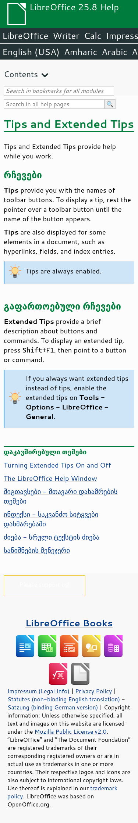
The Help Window (50, 478)
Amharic (80, 52)
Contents (21, 74)
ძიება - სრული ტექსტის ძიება (51, 537)
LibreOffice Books (69, 622)
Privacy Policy (93, 691)
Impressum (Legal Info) (38, 691)
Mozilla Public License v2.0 (71, 731)
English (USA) (31, 52)
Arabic (114, 52)
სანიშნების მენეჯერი (37, 550)
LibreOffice (25, 35)
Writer (66, 35)
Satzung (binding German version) (52, 707)
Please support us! (45, 584)
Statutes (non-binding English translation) (63, 699)
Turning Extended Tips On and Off (57, 465)
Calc (93, 35)
